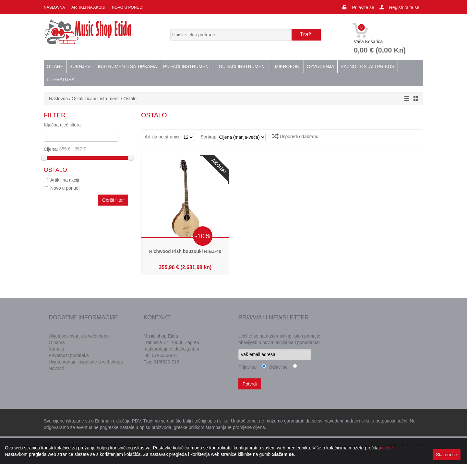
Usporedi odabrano (295, 136)
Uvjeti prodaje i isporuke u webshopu (86, 361)
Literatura (61, 79)
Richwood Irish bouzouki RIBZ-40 (185, 251)
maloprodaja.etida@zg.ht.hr (171, 348)
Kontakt (56, 348)
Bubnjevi (80, 66)
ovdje (387, 447)
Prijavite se (363, 7)
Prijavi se (247, 367)
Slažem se (446, 454)
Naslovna (54, 7)
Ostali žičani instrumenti (96, 98)
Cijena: (86, 149)
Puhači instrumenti (187, 66)
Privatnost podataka (69, 355)
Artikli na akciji (88, 7)
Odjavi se (277, 367)
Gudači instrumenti (244, 66)
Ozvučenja (320, 66)
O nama (57, 342)
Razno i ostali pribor (368, 66)
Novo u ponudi (127, 7)
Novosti (56, 368)
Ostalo (130, 98)
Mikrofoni (288, 66)
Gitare (55, 66)
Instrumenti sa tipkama (127, 66)
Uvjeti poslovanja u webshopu (79, 336)
